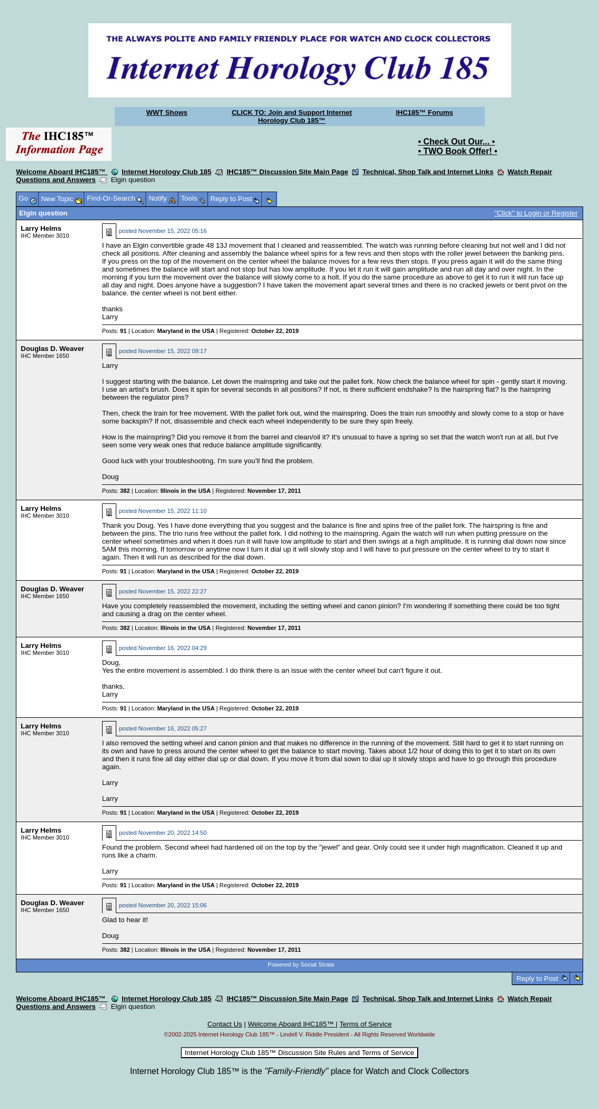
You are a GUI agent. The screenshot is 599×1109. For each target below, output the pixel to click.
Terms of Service (365, 1024)
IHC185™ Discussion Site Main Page (287, 172)
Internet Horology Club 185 (166, 172)
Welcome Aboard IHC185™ (61, 172)
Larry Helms (41, 228)
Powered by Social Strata (301, 964)
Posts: (114, 331)
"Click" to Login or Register (536, 213)
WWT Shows (167, 112)
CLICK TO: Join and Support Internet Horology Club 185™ (292, 116)
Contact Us (224, 1024)
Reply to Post (537, 978)
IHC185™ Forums (424, 112)
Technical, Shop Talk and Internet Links (427, 172)
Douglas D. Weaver (52, 349)
